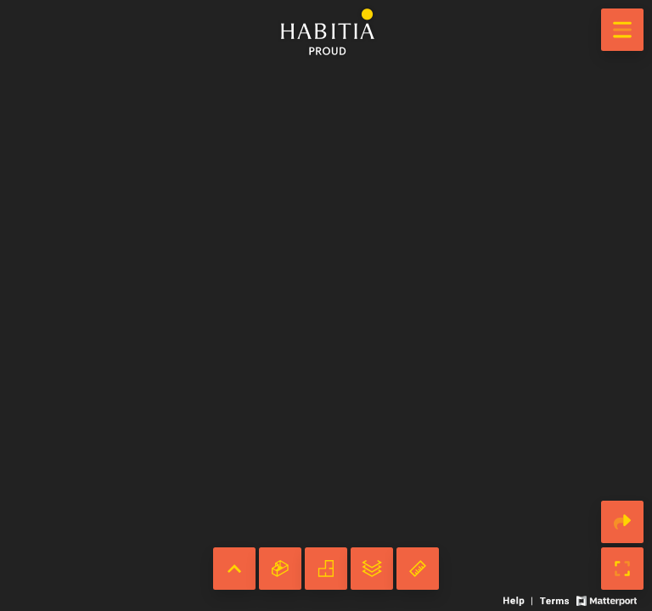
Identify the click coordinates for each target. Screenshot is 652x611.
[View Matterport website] (606, 599)
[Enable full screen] (622, 568)
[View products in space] (622, 29)
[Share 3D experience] (622, 522)
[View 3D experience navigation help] (519, 599)
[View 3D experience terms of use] (555, 599)
